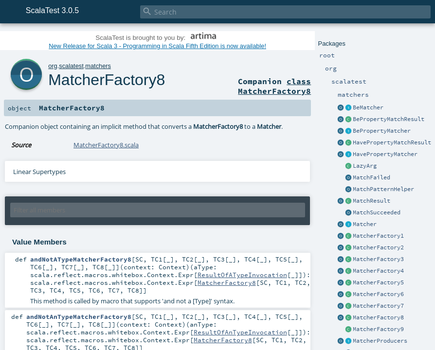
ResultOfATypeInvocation (242, 275)
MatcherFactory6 (378, 294)
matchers (98, 66)
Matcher (365, 224)
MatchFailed (371, 177)
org (52, 66)
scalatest (71, 66)
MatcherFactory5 (378, 282)
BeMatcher (368, 107)
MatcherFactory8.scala (106, 144)
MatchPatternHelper (383, 189)
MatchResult (371, 200)
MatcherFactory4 (378, 270)
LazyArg (365, 165)
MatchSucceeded (376, 212)
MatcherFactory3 (378, 259)
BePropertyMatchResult (388, 119)
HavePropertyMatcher (385, 154)
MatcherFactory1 (378, 235)
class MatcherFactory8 (274, 86)
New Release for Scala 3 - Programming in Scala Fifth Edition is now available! (157, 46)
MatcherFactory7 (378, 305)
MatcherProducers (380, 340)
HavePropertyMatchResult (392, 142)
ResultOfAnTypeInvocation (240, 332)
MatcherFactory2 (378, 247)
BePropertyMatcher (382, 130)
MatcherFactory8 (378, 317)
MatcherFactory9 (378, 329)
